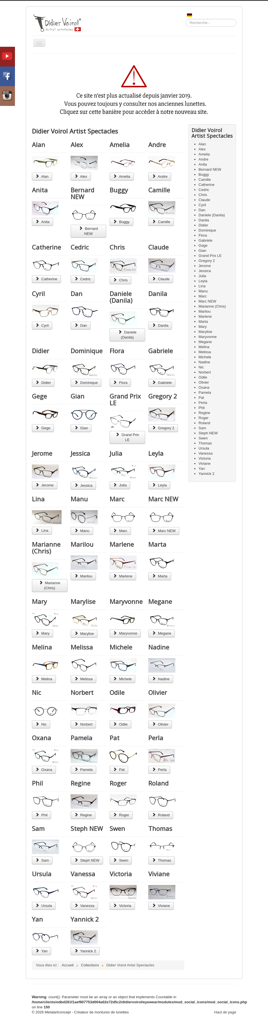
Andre (157, 144)
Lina (38, 499)
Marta (157, 544)
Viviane (158, 873)
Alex (77, 144)
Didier (40, 350)
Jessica (80, 453)
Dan (76, 293)
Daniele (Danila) (121, 296)
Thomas (160, 828)
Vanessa (83, 873)
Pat (114, 737)
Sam (38, 828)
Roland (158, 783)
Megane (160, 601)
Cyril (38, 293)
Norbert (82, 692)
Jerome (42, 453)
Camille (159, 190)
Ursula (41, 873)
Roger (118, 783)
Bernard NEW (82, 193)
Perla (155, 737)
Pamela (81, 737)
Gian (77, 396)
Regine (80, 783)
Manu (79, 499)
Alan (38, 144)
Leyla (156, 453)
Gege (39, 396)
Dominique (87, 350)
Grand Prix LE (125, 399)
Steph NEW (87, 828)
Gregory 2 (162, 396)
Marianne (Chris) (46, 547)
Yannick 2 (85, 919)
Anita (40, 190)
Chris (117, 247)
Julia (116, 453)
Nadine (158, 647)
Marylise (83, 601)
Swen (117, 828)
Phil (37, 783)
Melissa (82, 647)
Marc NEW (163, 499)
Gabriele (160, 350)
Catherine (46, 247)
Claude (158, 247)
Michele (121, 647)
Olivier (157, 692)
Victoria (121, 873)
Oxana (41, 737)
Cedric (80, 247)
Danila (157, 293)
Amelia (120, 144)
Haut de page (225, 1012)
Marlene (122, 544)
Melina (42, 647)
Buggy (119, 190)
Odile (117, 692)
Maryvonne (126, 601)
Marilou (82, 544)
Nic (36, 692)
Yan (37, 919)
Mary (39, 601)
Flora (117, 350)
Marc (117, 499)
